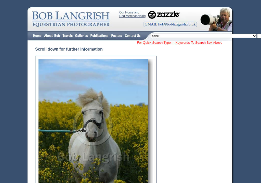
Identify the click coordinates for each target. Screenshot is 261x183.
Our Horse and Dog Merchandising (132, 14)
